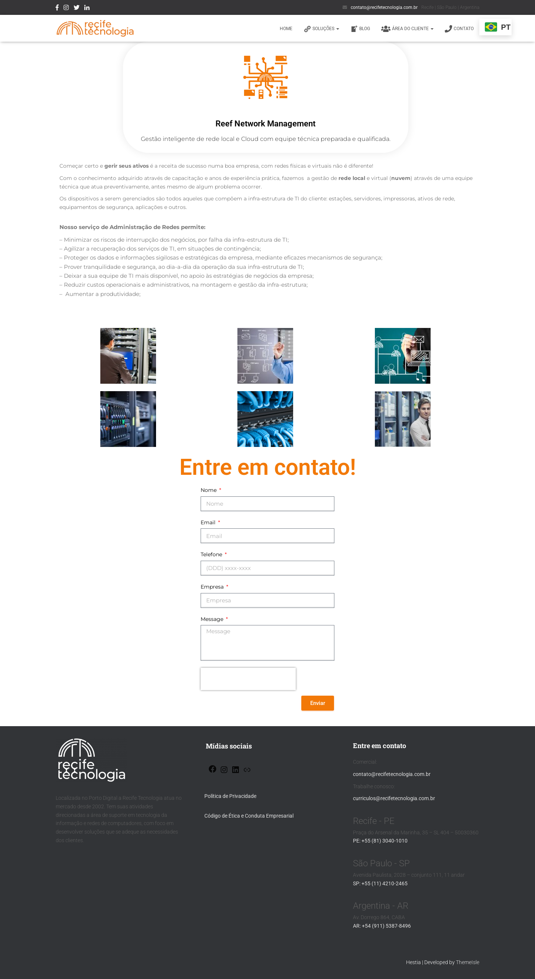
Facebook (57, 8)
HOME (286, 28)
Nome (209, 490)
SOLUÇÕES (321, 29)
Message (213, 619)
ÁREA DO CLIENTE (407, 29)
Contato (459, 29)
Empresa (213, 586)
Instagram (66, 8)
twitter (77, 8)
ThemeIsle (467, 962)
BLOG (360, 29)
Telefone (212, 554)
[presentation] (248, 679)
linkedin (87, 8)
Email (209, 522)
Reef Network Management (265, 123)
